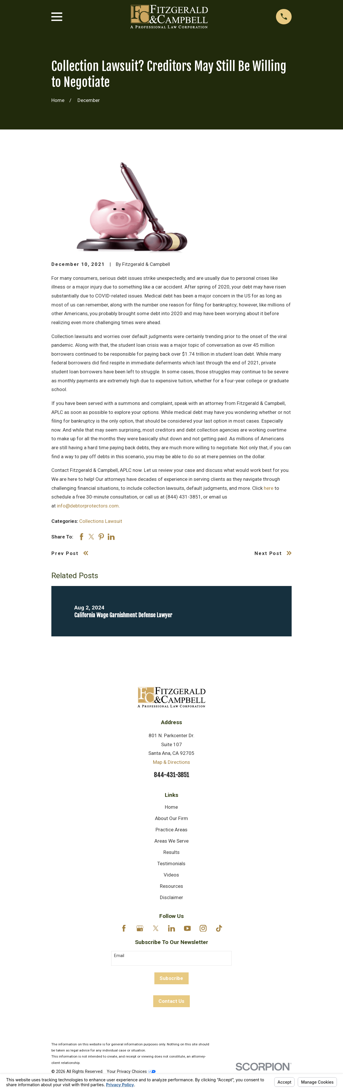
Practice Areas (171, 829)
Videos (171, 875)
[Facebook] (123, 928)
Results (171, 852)
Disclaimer (171, 897)
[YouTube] (187, 928)
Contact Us (171, 1001)
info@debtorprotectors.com (88, 506)
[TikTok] (219, 928)
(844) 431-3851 (183, 497)
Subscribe (171, 978)
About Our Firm (171, 818)
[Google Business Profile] (139, 928)
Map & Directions (171, 762)
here (268, 488)
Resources (171, 886)
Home (171, 807)
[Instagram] (203, 928)
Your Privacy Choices (131, 1071)
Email (119, 955)
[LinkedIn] (171, 928)
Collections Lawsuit (100, 521)
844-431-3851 (171, 775)
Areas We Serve (171, 841)
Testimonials (171, 863)
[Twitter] (155, 928)
